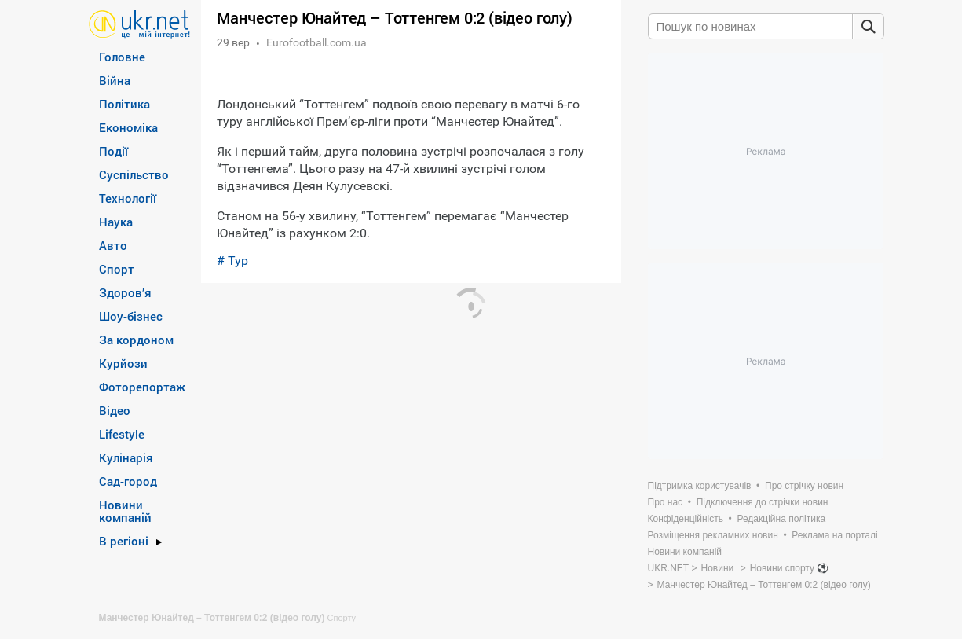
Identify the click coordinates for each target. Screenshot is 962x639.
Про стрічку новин (804, 485)
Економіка (128, 127)
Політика (124, 103)
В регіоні (123, 540)
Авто (113, 245)
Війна (114, 80)
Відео (114, 410)
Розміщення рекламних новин (713, 535)
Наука (116, 221)
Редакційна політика (781, 518)
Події (113, 151)
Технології (127, 198)
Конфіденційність (685, 518)
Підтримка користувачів (700, 485)
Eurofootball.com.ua (316, 42)
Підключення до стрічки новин (762, 502)
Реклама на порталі (834, 535)
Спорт (116, 269)
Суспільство (134, 174)
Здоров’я (125, 292)
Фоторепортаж (142, 386)
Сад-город (128, 481)
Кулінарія (126, 457)
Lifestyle (121, 434)
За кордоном (136, 339)
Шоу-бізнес (131, 316)
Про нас (665, 502)
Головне (122, 56)
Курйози (123, 363)
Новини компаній (125, 510)
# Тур (232, 260)
